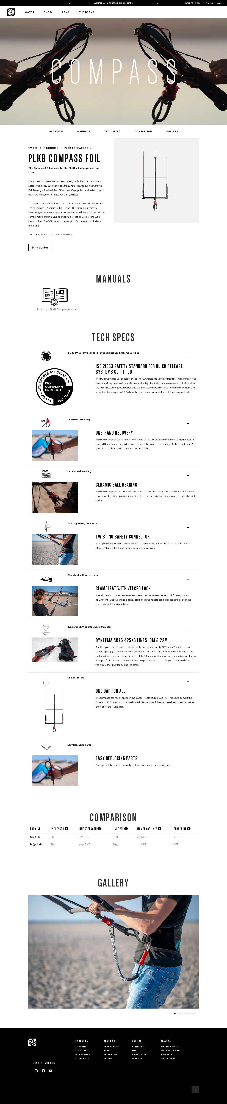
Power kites (82, 1054)
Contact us (139, 1047)
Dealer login (192, 3)
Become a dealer (169, 1047)
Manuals (137, 1058)
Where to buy (214, 3)
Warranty (166, 1054)
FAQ (134, 1051)
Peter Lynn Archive (110, 1056)
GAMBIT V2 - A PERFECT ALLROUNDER (113, 3)
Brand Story (111, 1047)
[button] (66, 829)
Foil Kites (81, 1051)
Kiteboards (82, 1058)
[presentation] (69, 3)
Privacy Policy (140, 1054)
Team (107, 1051)
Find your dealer (170, 1051)
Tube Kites (81, 1047)
